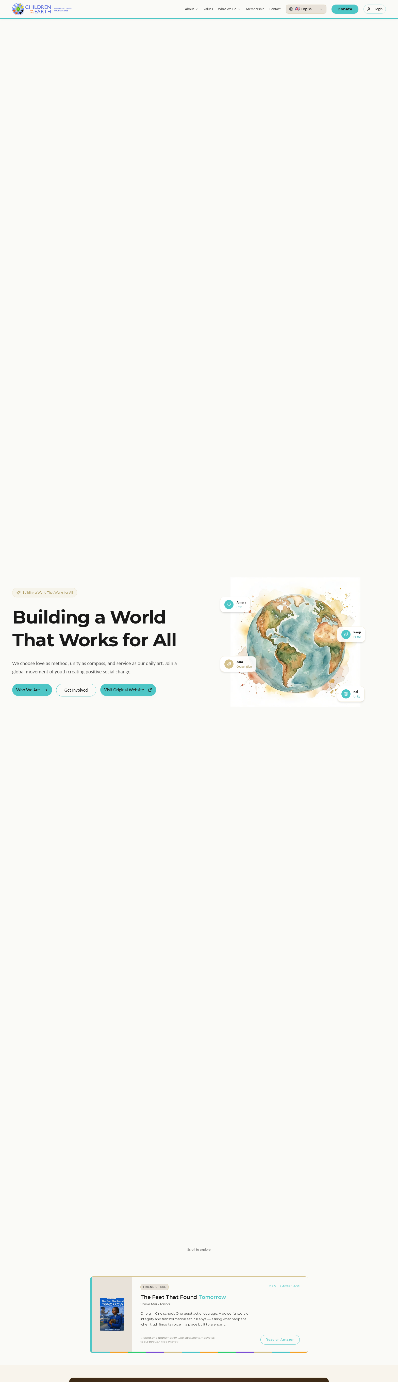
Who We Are (32, 690)
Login (375, 9)
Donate (345, 9)
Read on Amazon (280, 1339)
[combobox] (306, 9)
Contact (275, 9)
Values (208, 9)
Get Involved (76, 690)
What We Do (229, 9)
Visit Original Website (128, 690)
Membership (255, 9)
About (191, 9)
